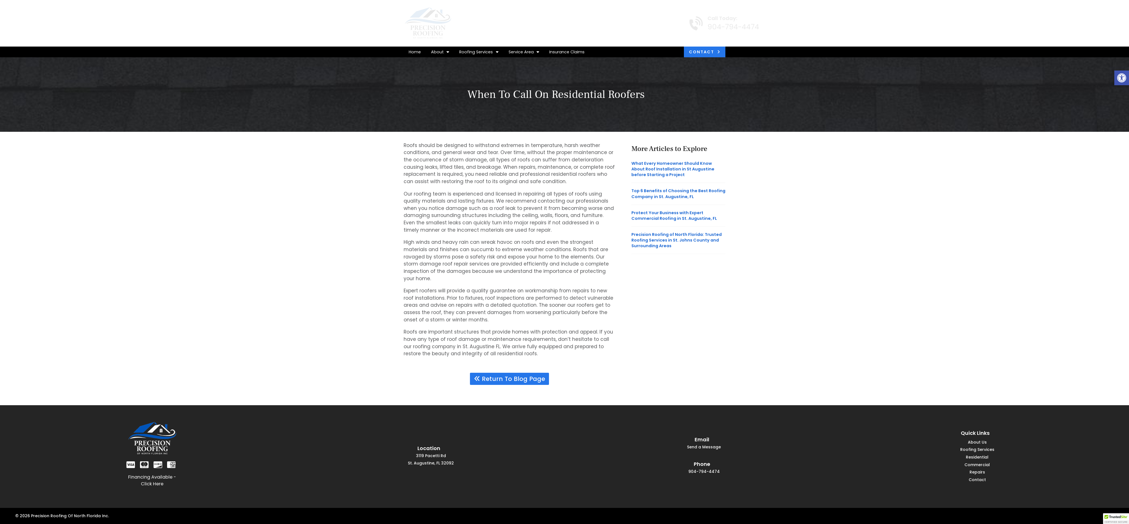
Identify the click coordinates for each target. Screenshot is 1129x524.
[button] (1121, 78)
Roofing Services (478, 52)
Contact (701, 52)
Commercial (977, 465)
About (440, 52)
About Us (977, 442)
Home (415, 52)
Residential (977, 457)
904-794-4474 (723, 26)
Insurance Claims (567, 52)
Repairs (977, 472)
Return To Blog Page (509, 378)
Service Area (524, 52)
